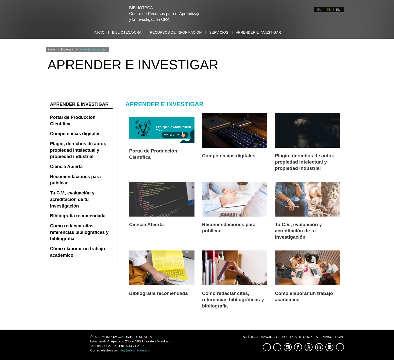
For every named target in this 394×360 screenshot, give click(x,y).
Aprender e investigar (258, 32)
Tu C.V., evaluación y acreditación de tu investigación (298, 231)
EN (338, 9)
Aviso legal (333, 336)
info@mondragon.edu (134, 350)
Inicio (99, 32)
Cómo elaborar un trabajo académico (77, 252)
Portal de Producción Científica (72, 120)
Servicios (218, 32)
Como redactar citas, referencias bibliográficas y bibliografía (233, 299)
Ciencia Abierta (146, 224)
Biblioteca (67, 49)
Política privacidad (259, 336)
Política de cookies (300, 336)
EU (319, 9)
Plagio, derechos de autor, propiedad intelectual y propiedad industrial (304, 162)
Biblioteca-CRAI (127, 32)
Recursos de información (176, 32)
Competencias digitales (228, 155)
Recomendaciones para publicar (75, 180)
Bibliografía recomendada (158, 293)
